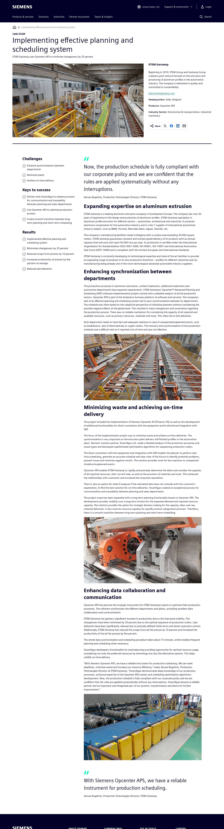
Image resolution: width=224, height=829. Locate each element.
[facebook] (171, 126)
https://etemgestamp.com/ (162, 93)
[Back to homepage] (14, 27)
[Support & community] (178, 7)
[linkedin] (178, 126)
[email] (184, 126)
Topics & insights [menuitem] (103, 16)
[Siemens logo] (22, 6)
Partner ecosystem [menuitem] (79, 16)
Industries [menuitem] (59, 16)
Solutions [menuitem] (44, 16)
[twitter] (165, 126)
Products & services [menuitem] (23, 16)
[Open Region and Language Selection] (148, 7)
